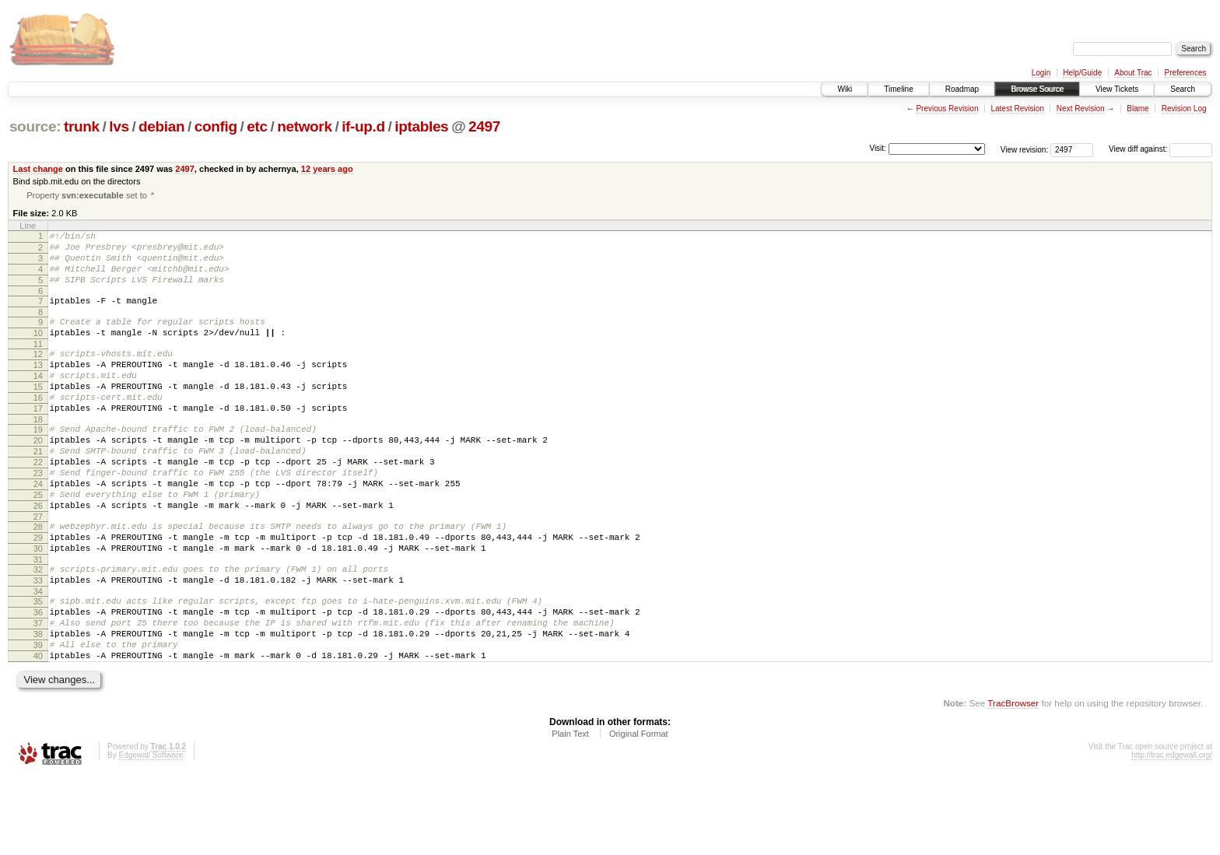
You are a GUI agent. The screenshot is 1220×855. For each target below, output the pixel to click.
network (304, 126)
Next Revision (1081, 108)
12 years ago (327, 168)
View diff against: (1160, 149)
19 (38, 463)
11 (38, 364)
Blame (1137, 108)
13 (38, 387)
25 (38, 543)
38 (38, 705)
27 (38, 569)
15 (38, 414)
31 (38, 619)
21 (38, 490)
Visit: (877, 148)
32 (38, 629)
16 (38, 427)
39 (38, 719)
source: (35, 126)
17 (38, 440)
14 (38, 400)
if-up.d (363, 126)
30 (38, 606)
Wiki (844, 89)
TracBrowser (1013, 781)
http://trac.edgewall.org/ (1171, 833)
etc (257, 126)
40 (38, 732)
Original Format (638, 812)
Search (1182, 89)
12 (38, 374)
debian (161, 126)
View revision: (1025, 149)
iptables (421, 126)
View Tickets (1117, 89)
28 (38, 579)
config (216, 126)
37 (38, 692)
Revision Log (1184, 108)
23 (38, 516)
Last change (38, 168)
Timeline (898, 89)
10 (38, 351)
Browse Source (1037, 89)
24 (38, 529)
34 (38, 656)
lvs (118, 126)
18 (38, 453)
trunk (82, 126)
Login (1041, 72)
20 (38, 477)
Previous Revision (947, 108)
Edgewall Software (150, 833)
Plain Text (570, 812)
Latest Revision (1016, 108)
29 (38, 592)
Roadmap (962, 89)
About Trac (1133, 72)
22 (38, 503)
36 (38, 679)
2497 (484, 126)
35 (38, 666)
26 (38, 556)
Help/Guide (1082, 72)
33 (38, 642)
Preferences (1186, 72)
